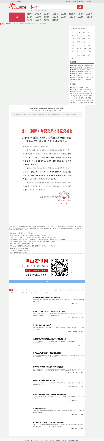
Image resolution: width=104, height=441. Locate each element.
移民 (78, 51)
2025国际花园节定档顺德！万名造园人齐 (82, 77)
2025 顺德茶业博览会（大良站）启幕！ (81, 91)
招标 (83, 32)
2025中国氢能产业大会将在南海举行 (81, 73)
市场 (73, 55)
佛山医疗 (63, 17)
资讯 (78, 32)
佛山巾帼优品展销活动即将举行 (79, 87)
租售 (73, 35)
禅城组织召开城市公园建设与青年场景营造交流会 (48, 367)
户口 (73, 42)
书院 (73, 48)
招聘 (89, 32)
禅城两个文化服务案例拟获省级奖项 (44, 381)
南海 (39, 10)
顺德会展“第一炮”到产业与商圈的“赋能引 (82, 67)
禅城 (32, 10)
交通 (83, 45)
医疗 (78, 45)
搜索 (79, 7)
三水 (42, 10)
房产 (83, 35)
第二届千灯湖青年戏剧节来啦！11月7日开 (82, 94)
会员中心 (68, 1)
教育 (78, 42)
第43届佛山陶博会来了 (77, 75)
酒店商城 (55, 20)
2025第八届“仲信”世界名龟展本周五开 (81, 98)
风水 (85, 48)
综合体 (89, 51)
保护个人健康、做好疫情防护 (42, 325)
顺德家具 (29, 14)
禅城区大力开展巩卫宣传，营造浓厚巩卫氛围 (47, 353)
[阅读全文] (39, 301)
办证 (89, 45)
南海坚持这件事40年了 (40, 408)
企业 (78, 38)
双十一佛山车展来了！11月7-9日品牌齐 (81, 89)
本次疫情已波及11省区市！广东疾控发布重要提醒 (48, 422)
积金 (83, 38)
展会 (15, 24)
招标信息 (46, 17)
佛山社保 (38, 20)
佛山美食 (63, 14)
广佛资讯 (38, 14)
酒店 (73, 45)
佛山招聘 (38, 17)
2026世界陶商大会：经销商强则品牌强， (82, 65)
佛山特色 (55, 14)
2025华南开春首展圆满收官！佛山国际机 (82, 102)
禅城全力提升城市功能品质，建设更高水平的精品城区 (49, 394)
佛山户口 (72, 17)
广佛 (73, 38)
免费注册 (19, 1)
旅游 (89, 42)
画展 (83, 55)
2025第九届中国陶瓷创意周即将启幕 (81, 71)
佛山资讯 (46, 14)
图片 (73, 51)
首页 (17, 17)
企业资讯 (89, 14)
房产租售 (46, 20)
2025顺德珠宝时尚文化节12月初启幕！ (81, 96)
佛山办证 (55, 17)
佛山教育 (80, 17)
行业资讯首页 (9, 24)
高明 (45, 10)
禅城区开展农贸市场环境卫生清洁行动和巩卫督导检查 (49, 339)
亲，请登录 (14, 1)
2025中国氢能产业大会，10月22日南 (81, 80)
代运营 (79, 48)
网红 (78, 55)
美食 (78, 35)
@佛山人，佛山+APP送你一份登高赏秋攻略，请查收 (49, 311)
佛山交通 (89, 17)
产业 (83, 51)
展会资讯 (29, 17)
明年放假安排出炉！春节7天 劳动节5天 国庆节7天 (48, 297)
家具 (73, 58)
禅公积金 (29, 20)
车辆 (90, 48)
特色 (83, 42)
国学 (73, 32)
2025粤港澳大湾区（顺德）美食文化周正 (82, 100)
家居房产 (72, 14)
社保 (89, 38)
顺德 (35, 10)
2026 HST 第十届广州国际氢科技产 (80, 69)
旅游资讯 (80, 14)
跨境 (89, 55)
